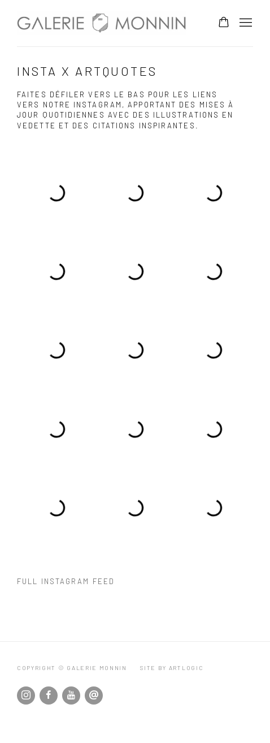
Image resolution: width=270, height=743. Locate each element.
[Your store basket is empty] (223, 23)
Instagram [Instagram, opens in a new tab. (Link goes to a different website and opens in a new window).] (26, 695)
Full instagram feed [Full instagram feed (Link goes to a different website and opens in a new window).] (66, 581)
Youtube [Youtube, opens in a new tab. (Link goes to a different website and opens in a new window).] (71, 695)
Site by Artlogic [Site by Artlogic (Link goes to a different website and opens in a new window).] (171, 667)
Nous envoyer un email (94, 695)
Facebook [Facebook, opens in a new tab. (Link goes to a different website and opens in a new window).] (49, 695)
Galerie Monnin (101, 23)
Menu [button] (244, 23)
